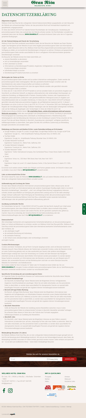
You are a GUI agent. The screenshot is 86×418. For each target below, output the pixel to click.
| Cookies (62, 406)
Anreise (67, 377)
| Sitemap (69, 406)
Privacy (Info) (53, 359)
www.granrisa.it (31, 34)
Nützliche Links (70, 381)
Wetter (47, 379)
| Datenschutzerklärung (52, 406)
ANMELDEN (69, 359)
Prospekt (48, 377)
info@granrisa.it (30, 170)
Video (47, 381)
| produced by (8, 414)
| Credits (42, 406)
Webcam (68, 379)
